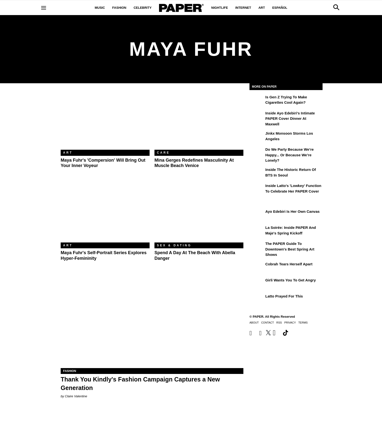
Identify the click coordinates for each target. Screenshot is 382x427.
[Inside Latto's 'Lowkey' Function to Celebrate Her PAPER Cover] (257, 189)
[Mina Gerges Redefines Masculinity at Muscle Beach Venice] (198, 120)
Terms (303, 322)
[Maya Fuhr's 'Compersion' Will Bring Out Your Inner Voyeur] (105, 120)
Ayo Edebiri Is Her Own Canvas (292, 211)
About (254, 322)
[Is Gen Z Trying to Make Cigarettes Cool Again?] (257, 100)
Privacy (290, 322)
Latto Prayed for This (284, 296)
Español (279, 7)
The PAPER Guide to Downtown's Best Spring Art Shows (289, 249)
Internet (243, 7)
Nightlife (219, 7)
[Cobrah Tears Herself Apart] (257, 267)
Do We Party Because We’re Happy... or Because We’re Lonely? (289, 154)
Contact (267, 322)
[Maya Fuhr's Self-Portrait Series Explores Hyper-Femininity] (105, 212)
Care (163, 152)
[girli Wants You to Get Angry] (257, 284)
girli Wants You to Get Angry (290, 280)
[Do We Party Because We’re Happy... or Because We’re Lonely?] (257, 153)
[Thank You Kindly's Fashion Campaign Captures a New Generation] (152, 322)
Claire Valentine (76, 396)
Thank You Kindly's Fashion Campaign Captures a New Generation (140, 383)
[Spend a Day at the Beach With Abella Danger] (198, 212)
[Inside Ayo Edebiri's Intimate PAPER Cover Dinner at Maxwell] (257, 117)
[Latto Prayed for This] (257, 300)
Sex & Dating (174, 245)
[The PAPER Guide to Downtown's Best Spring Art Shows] (257, 247)
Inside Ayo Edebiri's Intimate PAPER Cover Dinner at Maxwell (290, 118)
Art (261, 7)
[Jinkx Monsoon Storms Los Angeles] (257, 137)
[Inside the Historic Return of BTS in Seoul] (257, 173)
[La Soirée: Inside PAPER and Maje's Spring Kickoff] (257, 231)
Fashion (119, 7)
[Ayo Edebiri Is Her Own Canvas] (257, 215)
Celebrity (143, 7)
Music (100, 7)
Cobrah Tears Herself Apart (288, 264)
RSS (279, 322)
